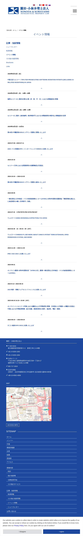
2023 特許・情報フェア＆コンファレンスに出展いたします (27, 289)
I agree (61, 532)
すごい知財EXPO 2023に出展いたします (21, 325)
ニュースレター (11, 47)
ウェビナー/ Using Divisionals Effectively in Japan (27, 218)
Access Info (12, 425)
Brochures (9, 62)
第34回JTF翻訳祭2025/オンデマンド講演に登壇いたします (27, 132)
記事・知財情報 (13, 43)
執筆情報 (9, 51)
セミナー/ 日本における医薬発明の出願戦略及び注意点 (25, 165)
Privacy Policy (19, 525)
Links (8, 66)
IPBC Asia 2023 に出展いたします (19, 254)
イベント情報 (41, 34)
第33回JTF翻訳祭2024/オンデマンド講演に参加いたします (27, 182)
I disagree (22, 532)
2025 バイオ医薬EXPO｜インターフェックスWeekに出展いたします (30, 149)
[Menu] (74, 10)
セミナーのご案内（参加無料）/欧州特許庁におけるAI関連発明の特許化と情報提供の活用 (37, 115)
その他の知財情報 (12, 58)
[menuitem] (74, 10)
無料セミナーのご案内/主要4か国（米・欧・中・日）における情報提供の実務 (33, 99)
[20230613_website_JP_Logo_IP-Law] (34, 10)
